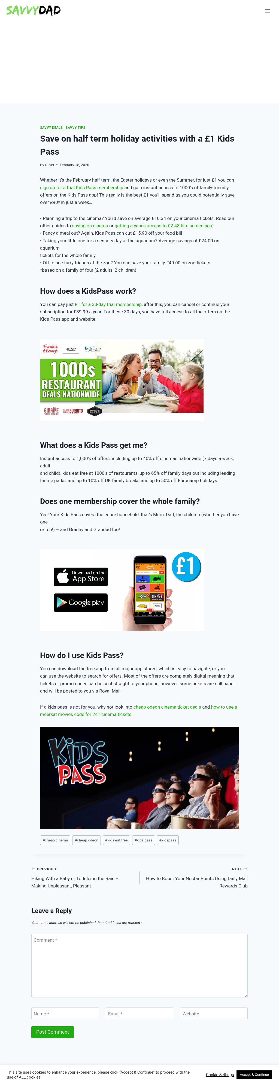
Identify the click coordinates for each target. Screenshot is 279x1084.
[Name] (65, 1013)
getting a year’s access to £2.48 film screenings (163, 225)
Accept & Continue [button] (254, 1075)
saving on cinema (90, 225)
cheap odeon (86, 840)
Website (191, 1013)
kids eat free (116, 840)
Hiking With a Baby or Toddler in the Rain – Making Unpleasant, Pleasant (83, 877)
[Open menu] (267, 11)
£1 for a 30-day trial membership (108, 304)
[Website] (214, 1013)
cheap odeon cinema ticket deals (167, 707)
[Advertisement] (139, 63)
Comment (45, 940)
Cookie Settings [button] (220, 1074)
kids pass (144, 840)
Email (115, 1013)
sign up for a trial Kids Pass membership (81, 187)
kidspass (167, 840)
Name (41, 1013)
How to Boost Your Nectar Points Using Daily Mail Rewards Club (196, 877)
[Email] (139, 1013)
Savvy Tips (75, 128)
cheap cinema (55, 840)
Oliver (49, 165)
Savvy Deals (51, 128)
